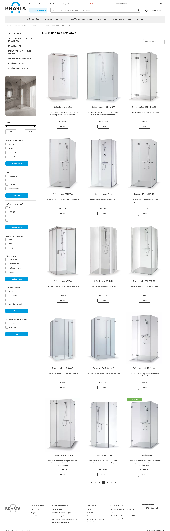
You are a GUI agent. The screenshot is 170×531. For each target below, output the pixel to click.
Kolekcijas (71, 4)
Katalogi (63, 4)
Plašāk (62, 126)
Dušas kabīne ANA (144, 455)
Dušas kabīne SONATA (103, 281)
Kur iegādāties (40, 10)
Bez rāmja (66, 25)
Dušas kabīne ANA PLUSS (144, 368)
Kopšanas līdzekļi (16, 63)
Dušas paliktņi (15, 46)
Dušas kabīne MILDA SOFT (103, 107)
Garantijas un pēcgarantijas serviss (64, 519)
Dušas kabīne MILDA (62, 107)
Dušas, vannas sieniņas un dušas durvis (20, 40)
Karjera (55, 4)
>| (115, 483)
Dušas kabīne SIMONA (144, 194)
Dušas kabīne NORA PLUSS (144, 107)
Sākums (8, 25)
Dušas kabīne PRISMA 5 (62, 368)
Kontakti (141, 19)
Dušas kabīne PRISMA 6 (103, 368)
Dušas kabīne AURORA (62, 455)
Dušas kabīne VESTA (63, 281)
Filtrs (17, 334)
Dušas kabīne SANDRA (63, 194)
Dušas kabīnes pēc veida (50, 25)
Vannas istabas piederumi (20, 58)
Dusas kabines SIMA (103, 194)
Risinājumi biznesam (54, 19)
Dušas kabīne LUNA (103, 455)
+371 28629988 (130, 516)
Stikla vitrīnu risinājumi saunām (19, 52)
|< (91, 483)
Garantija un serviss (121, 19)
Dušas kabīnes (33, 25)
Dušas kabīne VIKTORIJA (144, 281)
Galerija (102, 19)
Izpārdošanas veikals (85, 4)
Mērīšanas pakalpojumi (19, 68)
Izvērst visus (17, 164)
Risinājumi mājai (32, 19)
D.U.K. (49, 4)
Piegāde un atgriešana (60, 522)
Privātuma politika (93, 516)
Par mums (33, 4)
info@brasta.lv (135, 4)
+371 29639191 (118, 516)
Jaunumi (42, 4)
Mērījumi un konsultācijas (61, 513)
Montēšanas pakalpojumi (80, 19)
